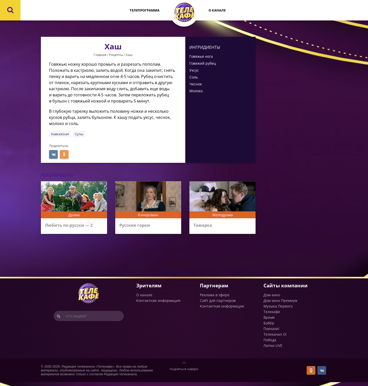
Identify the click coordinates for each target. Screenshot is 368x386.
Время (269, 321)
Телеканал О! (275, 338)
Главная (100, 54)
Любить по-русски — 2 (71, 225)
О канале (217, 10)
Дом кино (271, 298)
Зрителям (149, 289)
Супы (79, 134)
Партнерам (214, 289)
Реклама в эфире (214, 298)
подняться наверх (184, 372)
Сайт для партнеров (218, 304)
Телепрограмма (144, 10)
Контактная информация (158, 304)
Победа (269, 343)
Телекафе (271, 315)
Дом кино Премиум (280, 304)
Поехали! (271, 332)
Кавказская (60, 134)
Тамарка (203, 225)
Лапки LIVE (272, 349)
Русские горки (136, 225)
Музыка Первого (278, 310)
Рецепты (116, 54)
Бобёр (268, 326)
